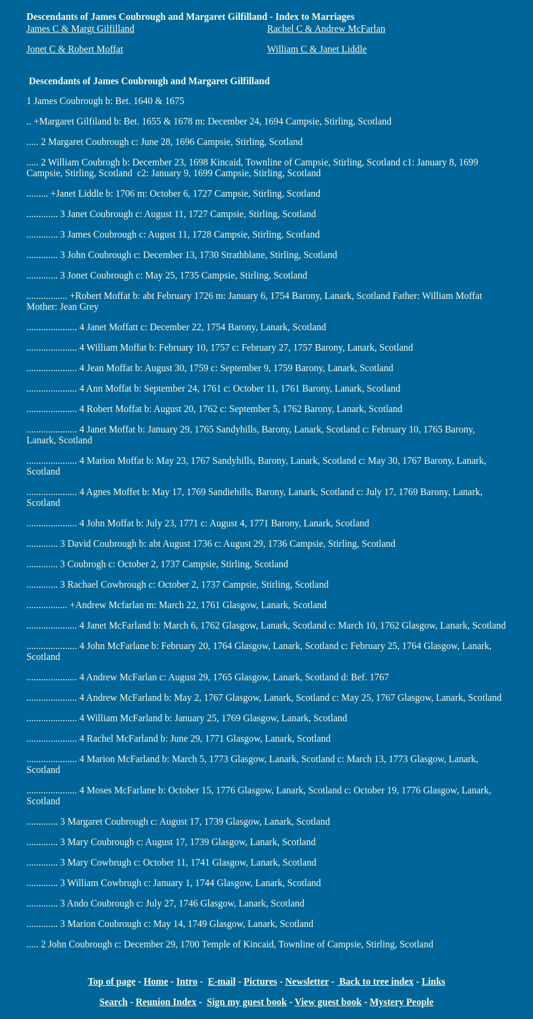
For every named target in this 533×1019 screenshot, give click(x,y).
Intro (186, 981)
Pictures (260, 981)
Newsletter (307, 981)
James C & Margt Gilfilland (80, 28)
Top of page (111, 981)
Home (156, 981)
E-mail (221, 981)
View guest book (328, 1002)
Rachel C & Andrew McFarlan (326, 28)
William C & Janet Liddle (317, 49)
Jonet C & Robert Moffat (74, 49)
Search (113, 1002)
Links (433, 981)
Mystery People (401, 1002)
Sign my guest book (247, 1002)
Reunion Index (165, 1002)
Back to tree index (375, 981)
